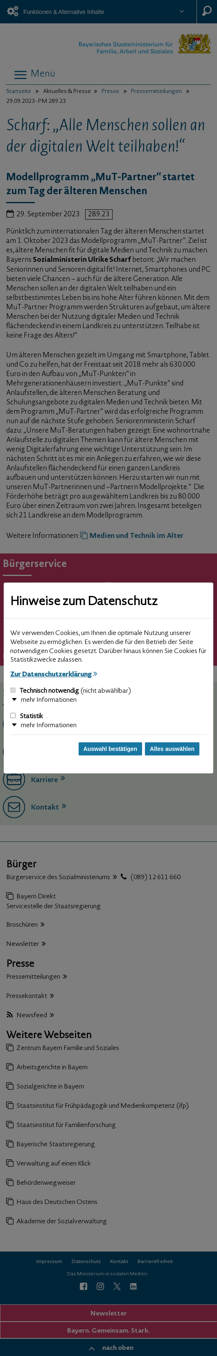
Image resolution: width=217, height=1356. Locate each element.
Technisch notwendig (70, 691)
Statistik (26, 716)
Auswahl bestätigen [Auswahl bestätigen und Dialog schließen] (110, 749)
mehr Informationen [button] (49, 700)
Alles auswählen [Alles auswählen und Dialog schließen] (172, 749)
